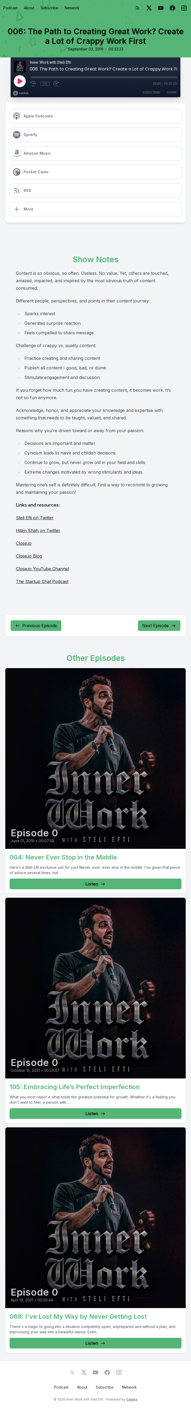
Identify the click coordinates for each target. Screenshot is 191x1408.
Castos (131, 1399)
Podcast (10, 8)
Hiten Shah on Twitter (38, 530)
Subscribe (49, 8)
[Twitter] (149, 8)
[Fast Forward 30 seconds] (56, 84)
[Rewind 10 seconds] (33, 84)
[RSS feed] (137, 8)
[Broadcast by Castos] (20, 93)
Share (172, 92)
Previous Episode (36, 625)
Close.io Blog (29, 556)
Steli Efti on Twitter (35, 517)
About (29, 8)
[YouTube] (161, 8)
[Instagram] (184, 8)
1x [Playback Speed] (45, 84)
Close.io (24, 543)
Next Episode (159, 625)
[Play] (19, 81)
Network (72, 8)
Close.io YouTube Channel (42, 568)
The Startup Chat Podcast (42, 581)
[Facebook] (172, 8)
